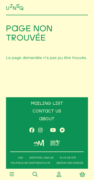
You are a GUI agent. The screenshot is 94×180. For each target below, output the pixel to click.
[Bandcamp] (62, 130)
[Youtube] (53, 130)
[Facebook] (31, 130)
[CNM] (39, 143)
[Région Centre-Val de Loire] (55, 143)
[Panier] (82, 174)
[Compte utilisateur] (58, 174)
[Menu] (11, 174)
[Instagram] (40, 130)
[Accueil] (15, 7)
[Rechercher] (35, 174)
